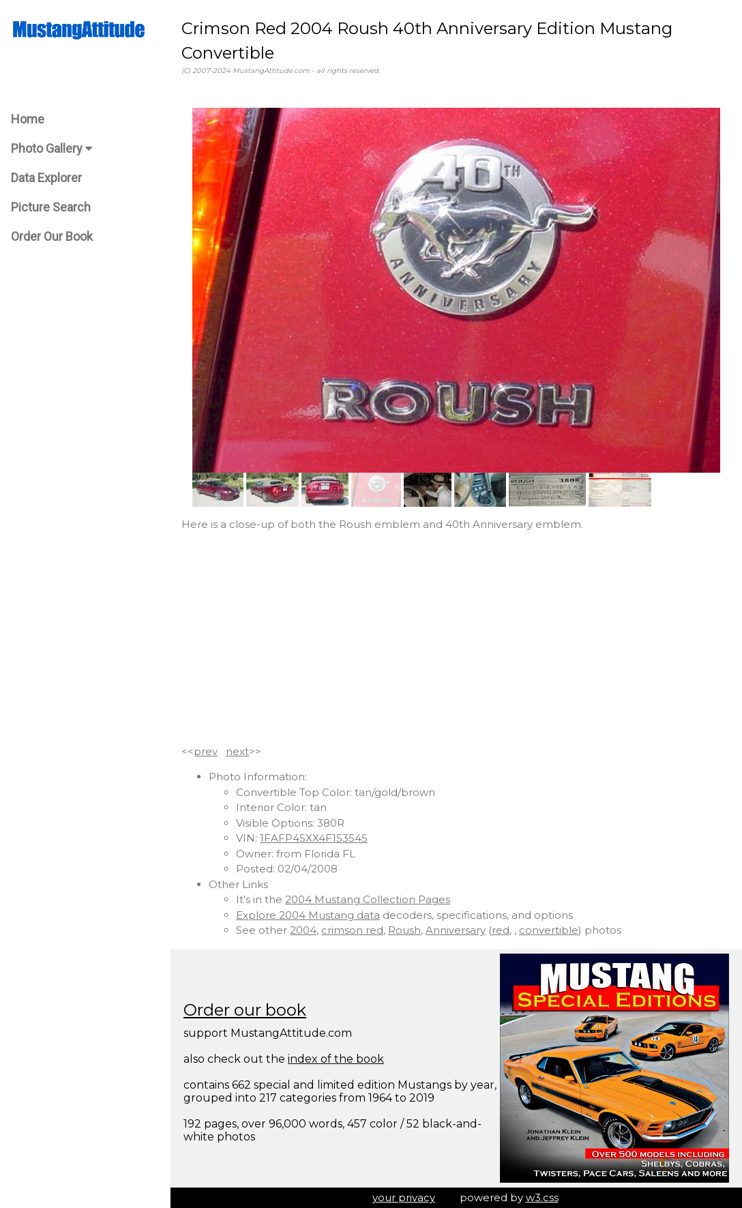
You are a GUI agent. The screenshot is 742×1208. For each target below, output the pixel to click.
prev (206, 751)
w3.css (542, 1197)
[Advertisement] (456, 638)
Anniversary (456, 930)
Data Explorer (46, 178)
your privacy (403, 1197)
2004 (303, 930)
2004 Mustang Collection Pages (367, 899)
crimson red (352, 930)
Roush (404, 930)
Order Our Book (52, 236)
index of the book (336, 1058)
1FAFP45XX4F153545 (314, 837)
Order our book (244, 1010)
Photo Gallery (51, 148)
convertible (548, 930)
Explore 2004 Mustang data (308, 915)
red (500, 930)
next (237, 751)
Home (27, 119)
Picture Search (51, 207)
